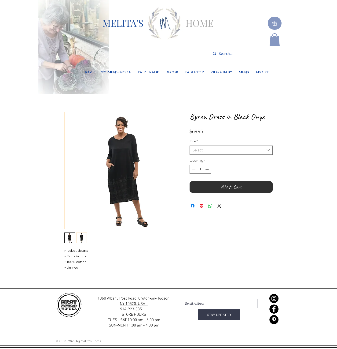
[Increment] (207, 169)
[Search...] (245, 54)
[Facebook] (273, 309)
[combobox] (231, 150)
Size (194, 141)
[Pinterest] (273, 319)
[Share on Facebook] (192, 206)
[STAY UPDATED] (219, 314)
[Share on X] (219, 206)
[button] (274, 39)
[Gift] (275, 23)
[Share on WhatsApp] (210, 206)
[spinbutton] (200, 169)
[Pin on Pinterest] (201, 206)
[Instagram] (273, 298)
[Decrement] (193, 169)
